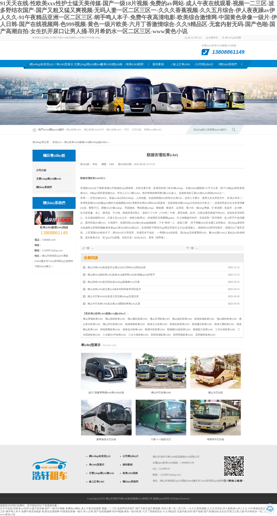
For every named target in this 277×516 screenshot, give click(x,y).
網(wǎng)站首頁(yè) (42, 64)
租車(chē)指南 (130, 473)
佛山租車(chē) (69, 50)
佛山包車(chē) (113, 129)
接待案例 (158, 64)
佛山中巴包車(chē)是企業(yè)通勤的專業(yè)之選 (113, 303)
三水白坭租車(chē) (225, 329)
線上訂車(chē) (195, 37)
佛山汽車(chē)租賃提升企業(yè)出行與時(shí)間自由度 (116, 267)
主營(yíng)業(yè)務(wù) (88, 64)
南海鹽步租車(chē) (202, 324)
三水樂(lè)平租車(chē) (114, 334)
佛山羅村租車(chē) (227, 319)
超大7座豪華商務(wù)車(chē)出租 (106, 392)
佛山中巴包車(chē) (161, 392)
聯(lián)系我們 (228, 64)
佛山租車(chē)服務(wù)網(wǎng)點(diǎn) (85, 142)
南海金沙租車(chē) (133, 329)
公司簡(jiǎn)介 (205, 64)
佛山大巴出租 (215, 392)
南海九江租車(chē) (157, 324)
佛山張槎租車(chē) (115, 319)
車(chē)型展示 (64, 64)
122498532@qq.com (52, 250)
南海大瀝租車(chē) (224, 324)
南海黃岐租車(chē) (135, 324)
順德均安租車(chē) (155, 329)
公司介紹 (41, 170)
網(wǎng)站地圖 (233, 37)
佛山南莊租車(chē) (182, 319)
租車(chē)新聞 (134, 64)
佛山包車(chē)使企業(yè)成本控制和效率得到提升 (114, 289)
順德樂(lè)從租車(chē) (178, 329)
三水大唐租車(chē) (138, 334)
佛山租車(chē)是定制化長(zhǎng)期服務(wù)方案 (113, 282)
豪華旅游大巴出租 (106, 439)
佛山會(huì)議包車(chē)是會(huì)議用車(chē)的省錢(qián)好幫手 (121, 274)
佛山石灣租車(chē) (160, 319)
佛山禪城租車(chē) (93, 319)
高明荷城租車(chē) (161, 334)
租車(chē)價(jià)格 (111, 64)
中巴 (126, 129)
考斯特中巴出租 (215, 439)
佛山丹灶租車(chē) (113, 324)
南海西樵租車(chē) (110, 329)
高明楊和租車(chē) (205, 334)
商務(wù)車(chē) (152, 129)
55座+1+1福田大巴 (161, 439)
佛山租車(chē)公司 (94, 129)
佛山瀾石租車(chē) (138, 319)
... (197, 248)
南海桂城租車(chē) (204, 319)
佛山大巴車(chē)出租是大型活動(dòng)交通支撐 (113, 296)
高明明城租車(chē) (183, 334)
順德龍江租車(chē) (203, 329)
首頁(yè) (56, 142)
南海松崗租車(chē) (180, 324)
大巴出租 (137, 129)
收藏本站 (213, 37)
